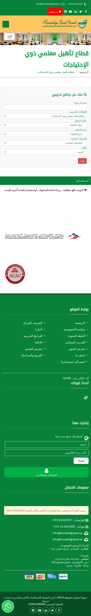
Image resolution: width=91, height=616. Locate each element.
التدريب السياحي (75, 342)
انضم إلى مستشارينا (73, 362)
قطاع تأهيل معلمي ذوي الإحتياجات (55, 72)
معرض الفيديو (33, 349)
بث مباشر (55, 11)
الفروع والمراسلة (31, 355)
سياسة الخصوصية (74, 329)
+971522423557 (77, 4)
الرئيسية (84, 72)
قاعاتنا (38, 342)
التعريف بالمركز (32, 323)
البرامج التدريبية (32, 336)
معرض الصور (77, 349)
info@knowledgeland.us (50, 4)
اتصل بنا (80, 355)
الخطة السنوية (76, 336)
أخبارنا (38, 329)
